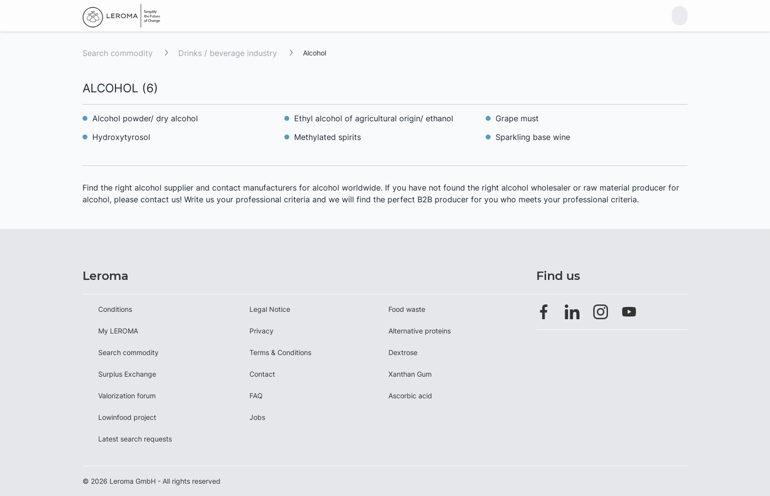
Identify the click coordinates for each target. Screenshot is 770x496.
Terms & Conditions (280, 352)
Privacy (261, 331)
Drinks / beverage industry (228, 53)
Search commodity (117, 53)
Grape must (517, 118)
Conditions (115, 309)
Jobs (257, 417)
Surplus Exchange (127, 374)
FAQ (256, 395)
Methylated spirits (327, 137)
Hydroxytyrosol (121, 137)
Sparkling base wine (532, 137)
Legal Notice (269, 309)
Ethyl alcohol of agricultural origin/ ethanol (373, 118)
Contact (262, 374)
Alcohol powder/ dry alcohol (146, 118)
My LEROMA (118, 331)
